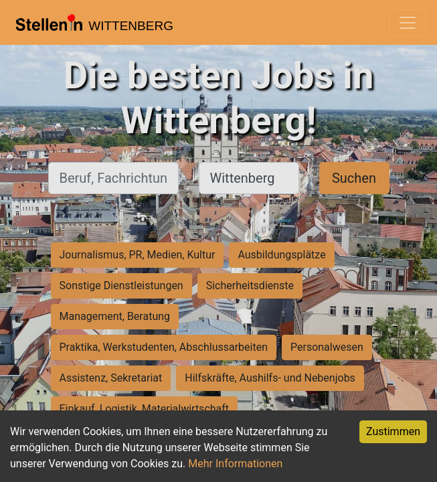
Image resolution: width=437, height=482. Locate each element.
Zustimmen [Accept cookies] (393, 431)
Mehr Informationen (235, 463)
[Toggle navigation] (407, 22)
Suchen (354, 178)
